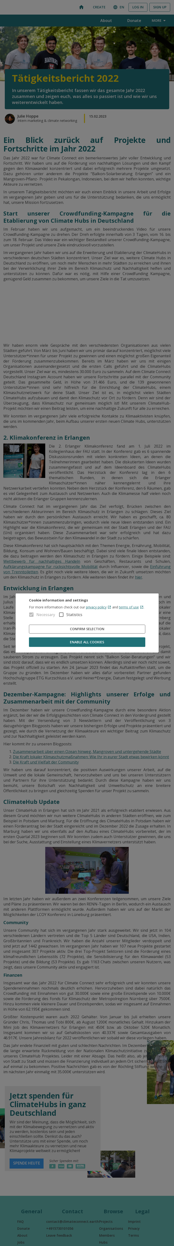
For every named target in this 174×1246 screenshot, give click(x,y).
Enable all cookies (87, 642)
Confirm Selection (87, 629)
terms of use (131, 607)
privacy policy (98, 607)
